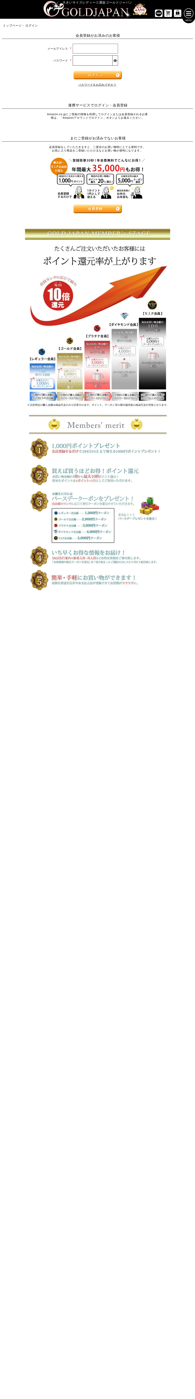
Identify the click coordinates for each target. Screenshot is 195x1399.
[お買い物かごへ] (168, 15)
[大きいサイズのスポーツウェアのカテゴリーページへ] (162, 756)
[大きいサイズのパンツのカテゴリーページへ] (162, 657)
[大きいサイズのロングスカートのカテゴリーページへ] (32, 756)
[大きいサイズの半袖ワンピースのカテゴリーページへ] (97, 681)
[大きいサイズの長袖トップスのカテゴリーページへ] (32, 681)
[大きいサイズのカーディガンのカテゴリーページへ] (97, 744)
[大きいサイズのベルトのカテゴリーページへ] (162, 803)
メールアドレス (59, 50)
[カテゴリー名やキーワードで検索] (142, 866)
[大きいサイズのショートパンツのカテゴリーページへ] (162, 669)
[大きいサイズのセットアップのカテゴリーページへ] (162, 768)
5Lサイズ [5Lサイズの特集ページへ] (114, 627)
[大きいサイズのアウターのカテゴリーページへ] (97, 731)
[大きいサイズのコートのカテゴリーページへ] (97, 780)
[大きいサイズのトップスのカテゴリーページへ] (32, 657)
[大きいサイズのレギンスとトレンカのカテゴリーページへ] (162, 705)
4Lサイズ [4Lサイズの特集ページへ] (81, 627)
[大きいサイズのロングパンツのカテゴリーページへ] (162, 693)
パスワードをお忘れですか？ (97, 86)
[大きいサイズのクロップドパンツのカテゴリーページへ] (162, 681)
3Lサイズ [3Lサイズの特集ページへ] (49, 627)
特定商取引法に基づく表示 (78, 989)
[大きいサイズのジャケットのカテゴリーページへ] (97, 756)
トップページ (12, 27)
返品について (105, 989)
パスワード (62, 62)
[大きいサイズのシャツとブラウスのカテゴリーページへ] (32, 693)
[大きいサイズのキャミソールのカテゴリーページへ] (32, 705)
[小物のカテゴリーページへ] (162, 792)
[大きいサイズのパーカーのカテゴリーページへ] (97, 768)
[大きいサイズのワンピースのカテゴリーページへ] (97, 657)
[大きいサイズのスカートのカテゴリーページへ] (32, 731)
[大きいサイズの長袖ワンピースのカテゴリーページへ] (97, 669)
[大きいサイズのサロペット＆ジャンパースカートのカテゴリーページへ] (97, 705)
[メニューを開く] (188, 15)
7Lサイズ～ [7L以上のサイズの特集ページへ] (179, 627)
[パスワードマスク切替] (115, 62)
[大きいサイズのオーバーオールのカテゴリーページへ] (97, 717)
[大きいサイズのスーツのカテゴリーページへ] (162, 744)
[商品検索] (184, 866)
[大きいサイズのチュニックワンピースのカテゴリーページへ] (97, 693)
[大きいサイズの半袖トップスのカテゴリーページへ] (32, 669)
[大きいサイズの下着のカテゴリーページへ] (162, 815)
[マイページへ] (177, 15)
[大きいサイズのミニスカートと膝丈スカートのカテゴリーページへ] (32, 744)
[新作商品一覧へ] (158, 15)
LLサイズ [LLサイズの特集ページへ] (16, 627)
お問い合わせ (124, 989)
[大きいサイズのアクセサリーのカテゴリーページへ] (162, 827)
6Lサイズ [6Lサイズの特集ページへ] (146, 627)
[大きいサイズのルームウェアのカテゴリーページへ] (162, 780)
